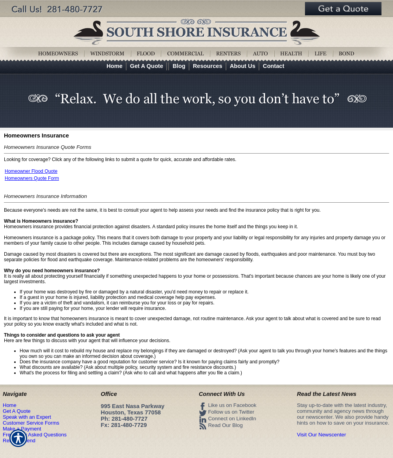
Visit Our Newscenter (321, 435)
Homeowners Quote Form (32, 178)
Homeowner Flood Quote (31, 171)
